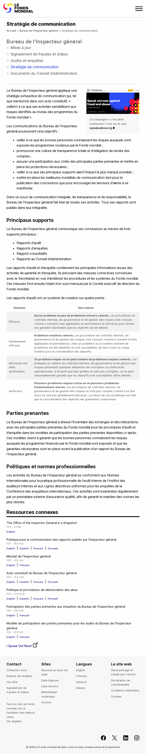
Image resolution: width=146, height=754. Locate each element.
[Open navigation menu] (139, 9)
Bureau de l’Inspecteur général (39, 30)
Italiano (80, 688)
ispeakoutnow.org (101, 128)
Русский (53, 548)
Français (38, 548)
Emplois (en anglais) (19, 676)
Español (25, 548)
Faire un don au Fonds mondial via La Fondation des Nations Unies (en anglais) (21, 713)
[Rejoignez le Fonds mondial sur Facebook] (101, 738)
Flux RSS (12, 682)
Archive (46, 702)
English (11, 531)
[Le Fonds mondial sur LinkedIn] (123, 738)
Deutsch (81, 682)
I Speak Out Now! (22, 646)
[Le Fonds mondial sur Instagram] (134, 738)
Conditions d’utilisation (125, 690)
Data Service (49, 686)
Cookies (116, 696)
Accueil (11, 30)
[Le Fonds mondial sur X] (112, 738)
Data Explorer (50, 680)
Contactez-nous (17, 670)
